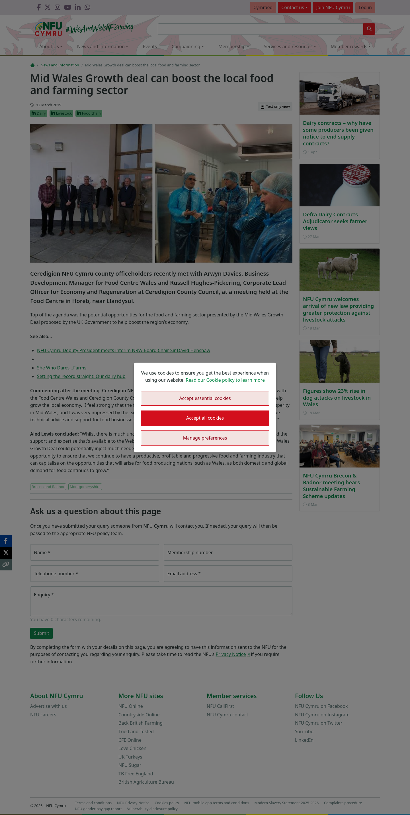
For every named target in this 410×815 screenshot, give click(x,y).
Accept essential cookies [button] (205, 398)
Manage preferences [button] (205, 438)
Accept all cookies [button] (205, 418)
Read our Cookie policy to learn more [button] (225, 380)
